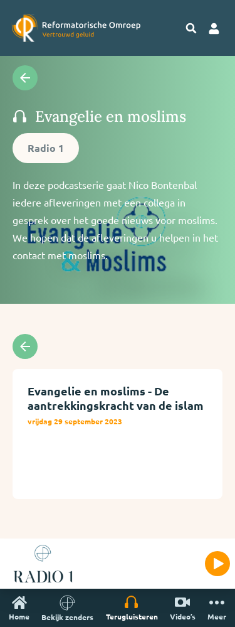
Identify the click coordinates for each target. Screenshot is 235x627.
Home (19, 608)
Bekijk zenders (67, 608)
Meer (216, 608)
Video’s (183, 608)
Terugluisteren (132, 608)
